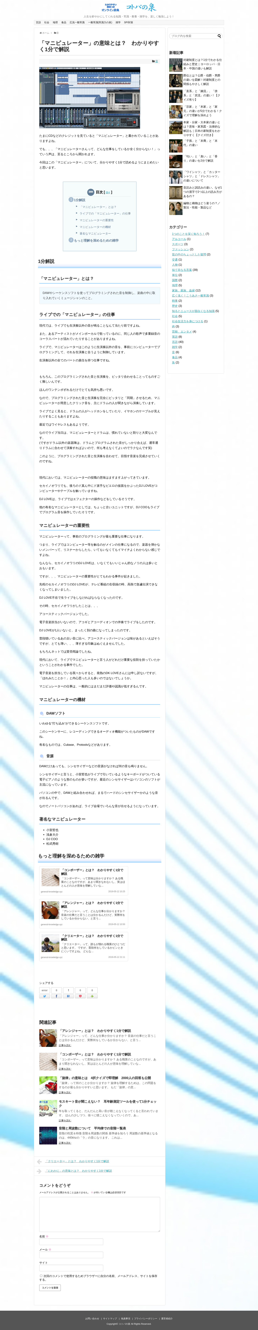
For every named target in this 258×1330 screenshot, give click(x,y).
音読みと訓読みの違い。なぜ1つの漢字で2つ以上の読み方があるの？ (202, 192)
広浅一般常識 (77, 22)
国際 (175, 280)
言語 (38, 22)
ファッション (180, 249)
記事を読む (65, 1045)
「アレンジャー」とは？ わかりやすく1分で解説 (95, 1031)
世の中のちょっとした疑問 (189, 254)
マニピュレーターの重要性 (97, 220)
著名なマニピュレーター (95, 233)
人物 (175, 264)
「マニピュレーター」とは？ (98, 206)
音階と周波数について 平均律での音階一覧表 (92, 1128)
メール (45, 1249)
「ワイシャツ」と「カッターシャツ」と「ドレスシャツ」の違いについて (201, 176)
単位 (175, 275)
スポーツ (177, 244)
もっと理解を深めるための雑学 (96, 240)
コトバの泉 (124, 1324)
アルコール (179, 239)
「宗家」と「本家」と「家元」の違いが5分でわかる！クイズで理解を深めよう (202, 111)
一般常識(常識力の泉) (100, 22)
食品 (63, 22)
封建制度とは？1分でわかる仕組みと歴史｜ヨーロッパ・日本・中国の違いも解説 (202, 64)
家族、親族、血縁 (183, 290)
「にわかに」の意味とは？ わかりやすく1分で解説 (74, 1171)
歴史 (175, 305)
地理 (55, 22)
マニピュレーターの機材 (95, 226)
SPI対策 (128, 22)
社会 (46, 22)
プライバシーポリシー (145, 1318)
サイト (43, 1262)
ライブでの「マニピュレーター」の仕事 (105, 213)
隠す (108, 192)
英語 (175, 336)
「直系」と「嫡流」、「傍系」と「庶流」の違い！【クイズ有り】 (201, 95)
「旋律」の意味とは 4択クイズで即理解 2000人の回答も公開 (105, 1078)
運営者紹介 (167, 1318)
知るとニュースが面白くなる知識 (193, 311)
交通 (175, 259)
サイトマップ (110, 1318)
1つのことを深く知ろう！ (188, 233)
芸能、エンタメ (182, 331)
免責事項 (125, 1318)
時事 (175, 300)
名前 (44, 1236)
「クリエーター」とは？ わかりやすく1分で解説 (73, 1162)
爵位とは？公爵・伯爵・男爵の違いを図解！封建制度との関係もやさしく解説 (201, 79)
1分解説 (79, 200)
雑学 (118, 22)
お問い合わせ (92, 1318)
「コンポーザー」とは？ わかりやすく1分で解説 (95, 1054)
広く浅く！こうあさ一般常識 (190, 295)
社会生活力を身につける (187, 321)
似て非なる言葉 (182, 269)
